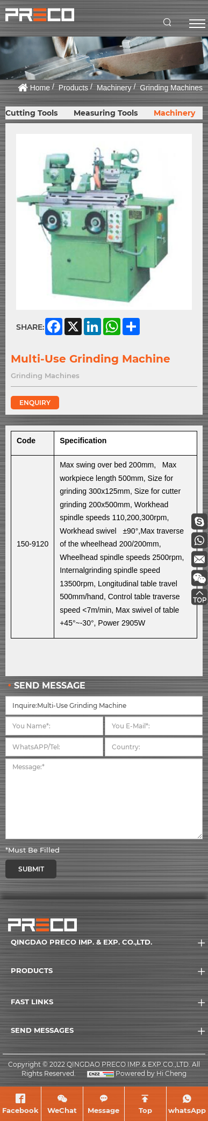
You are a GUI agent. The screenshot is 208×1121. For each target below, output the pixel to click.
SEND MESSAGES (42, 1030)
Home (40, 87)
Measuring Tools (106, 113)
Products (73, 87)
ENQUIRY (35, 403)
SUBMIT (31, 869)
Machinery (114, 87)
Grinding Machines (171, 87)
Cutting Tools (31, 113)
